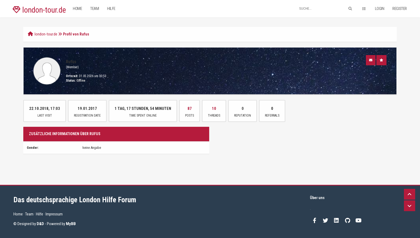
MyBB (71, 223)
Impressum (54, 214)
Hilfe (111, 8)
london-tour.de (39, 10)
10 (214, 108)
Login (379, 8)
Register (399, 8)
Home (77, 8)
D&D (40, 223)
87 (190, 108)
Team (94, 8)
